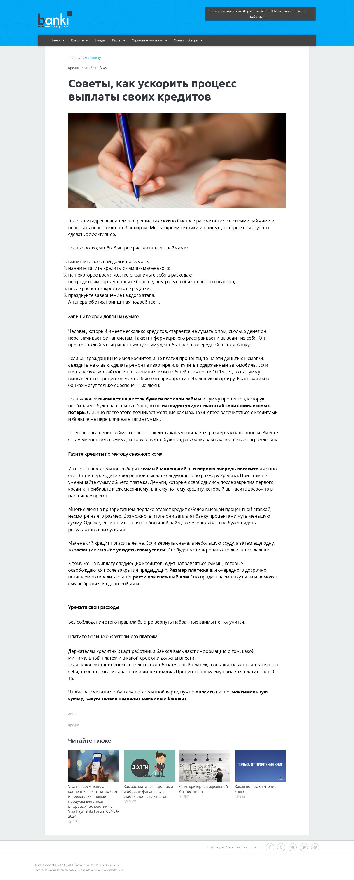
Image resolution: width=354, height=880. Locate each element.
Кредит (73, 68)
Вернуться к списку (86, 58)
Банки (58, 40)
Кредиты (79, 40)
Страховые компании (149, 40)
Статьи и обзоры (188, 40)
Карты (118, 40)
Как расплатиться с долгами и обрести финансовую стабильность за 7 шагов (148, 791)
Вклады (100, 40)
